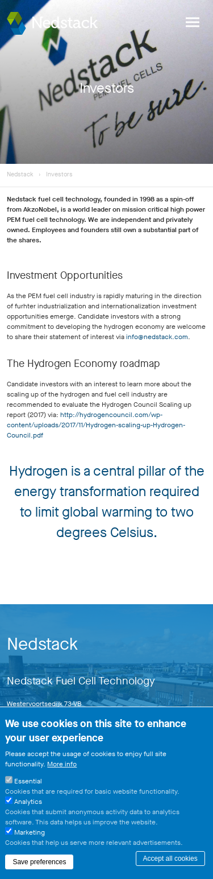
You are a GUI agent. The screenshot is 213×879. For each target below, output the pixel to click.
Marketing (29, 836)
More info (62, 768)
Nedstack (20, 175)
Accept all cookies (170, 863)
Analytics (28, 806)
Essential (28, 785)
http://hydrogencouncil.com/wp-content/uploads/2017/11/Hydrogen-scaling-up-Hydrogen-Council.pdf (96, 425)
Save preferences (39, 866)
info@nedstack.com (157, 336)
